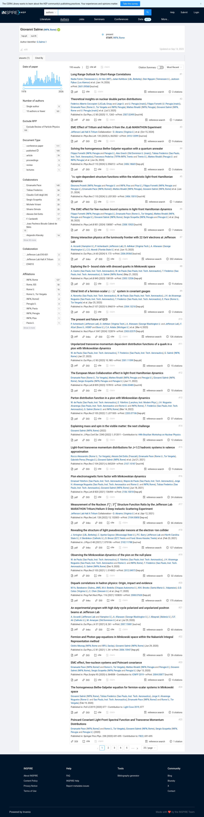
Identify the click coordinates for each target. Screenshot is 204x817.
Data (140, 19)
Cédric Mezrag (78, 646)
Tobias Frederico (160, 153)
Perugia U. (109, 153)
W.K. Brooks (144, 588)
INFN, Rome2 (105, 189)
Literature (45, 19)
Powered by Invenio (20, 812)
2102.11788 (126, 542)
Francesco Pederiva (103, 156)
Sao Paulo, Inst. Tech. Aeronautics (97, 271)
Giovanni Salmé (108, 488)
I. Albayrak (154, 617)
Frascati (133, 456)
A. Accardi (76, 246)
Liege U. (120, 104)
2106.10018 (128, 492)
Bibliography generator (128, 775)
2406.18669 (130, 164)
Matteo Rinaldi (134, 107)
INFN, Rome (50, 29)
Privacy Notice (30, 786)
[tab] (29, 58)
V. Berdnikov (86, 538)
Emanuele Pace (78, 107)
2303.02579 (130, 331)
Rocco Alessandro (79, 456)
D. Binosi (109, 538)
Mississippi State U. (125, 535)
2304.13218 (130, 306)
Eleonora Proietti (79, 185)
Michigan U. (123, 327)
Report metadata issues (77, 786)
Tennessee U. (90, 79)
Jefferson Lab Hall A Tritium (84, 132)
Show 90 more (30, 240)
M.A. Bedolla (108, 588)
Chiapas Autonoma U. (125, 588)
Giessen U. (103, 591)
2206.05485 (128, 385)
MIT (109, 79)
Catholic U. (98, 538)
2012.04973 (130, 570)
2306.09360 (126, 253)
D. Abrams (118, 132)
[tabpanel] (102, 406)
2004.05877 (158, 674)
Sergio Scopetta (131, 217)
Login (196, 12)
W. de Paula (121, 271)
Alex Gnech (121, 153)
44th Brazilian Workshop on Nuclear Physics (159, 434)
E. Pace (165, 299)
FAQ (68, 775)
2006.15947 (125, 650)
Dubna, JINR (94, 588)
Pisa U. (138, 185)
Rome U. (123, 406)
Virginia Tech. (142, 246)
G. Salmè (105, 274)
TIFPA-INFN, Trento (124, 156)
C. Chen (93, 591)
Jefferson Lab (116, 246)
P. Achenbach (101, 246)
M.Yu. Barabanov (79, 588)
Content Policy (30, 781)
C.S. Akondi (92, 249)
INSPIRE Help (72, 781)
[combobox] (101, 12)
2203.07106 (131, 413)
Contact (171, 791)
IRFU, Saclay (108, 646)
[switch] (160, 67)
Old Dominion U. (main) (139, 153)
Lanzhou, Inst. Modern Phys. (143, 402)
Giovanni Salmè (164, 107)
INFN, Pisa (125, 185)
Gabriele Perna (78, 459)
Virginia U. (129, 132)
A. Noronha (76, 296)
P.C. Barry (141, 535)
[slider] (24, 89)
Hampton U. (87, 246)
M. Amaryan (92, 620)
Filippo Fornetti (154, 104)
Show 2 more (29, 328)
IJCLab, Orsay (105, 104)
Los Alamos (84, 82)
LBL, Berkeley (134, 79)
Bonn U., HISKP (84, 327)
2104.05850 (134, 517)
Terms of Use (30, 791)
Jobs (81, 19)
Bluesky (171, 781)
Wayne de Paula (131, 481)
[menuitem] (172, 12)
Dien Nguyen (149, 79)
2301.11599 (127, 360)
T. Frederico (167, 271)
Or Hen (102, 79)
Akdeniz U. (165, 617)
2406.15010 (131, 196)
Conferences (121, 19)
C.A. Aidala (111, 327)
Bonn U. (100, 327)
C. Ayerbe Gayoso (106, 535)
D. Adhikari (129, 246)
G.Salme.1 (42, 42)
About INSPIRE (31, 775)
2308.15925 (128, 224)
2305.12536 (128, 278)
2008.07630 (136, 595)
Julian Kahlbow (119, 79)
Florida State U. (106, 249)
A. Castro (75, 271)
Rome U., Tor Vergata (97, 107)
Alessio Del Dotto (119, 456)
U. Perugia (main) (137, 104)
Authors (64, 19)
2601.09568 (84, 86)
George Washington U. (150, 324)
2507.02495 (129, 114)
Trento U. (141, 156)
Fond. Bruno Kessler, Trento (143, 538)
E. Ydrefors (123, 402)
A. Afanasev (156, 246)
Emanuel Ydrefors (79, 481)
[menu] (178, 12)
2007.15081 (126, 624)
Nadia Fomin (77, 79)
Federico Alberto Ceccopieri (84, 104)
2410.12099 (132, 136)
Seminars (99, 19)
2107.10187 (130, 463)
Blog (170, 775)
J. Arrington (76, 535)
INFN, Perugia (118, 107)
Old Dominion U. (107, 620)
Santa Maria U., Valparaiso (163, 588)
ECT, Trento (120, 538)
